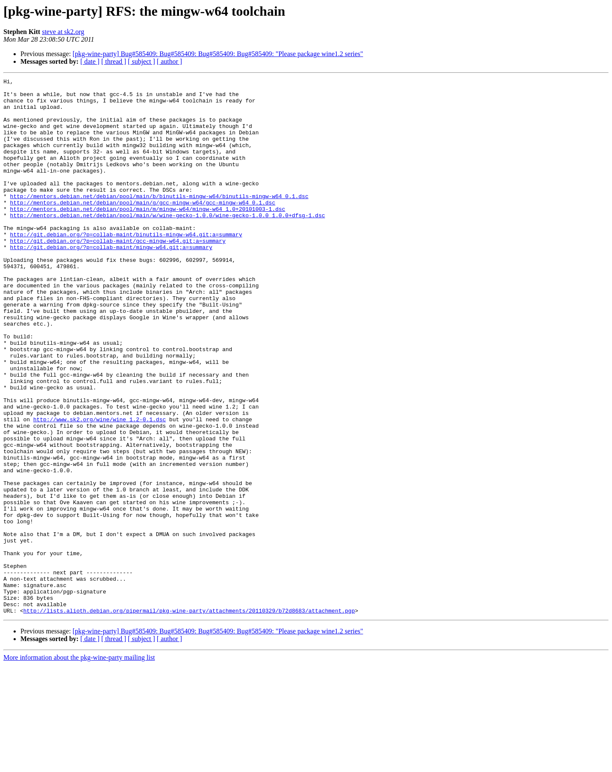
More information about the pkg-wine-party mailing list (79, 764)
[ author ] (169, 61)
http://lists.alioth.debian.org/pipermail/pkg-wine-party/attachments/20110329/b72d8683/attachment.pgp (189, 717)
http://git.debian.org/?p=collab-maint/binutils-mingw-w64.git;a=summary (126, 266)
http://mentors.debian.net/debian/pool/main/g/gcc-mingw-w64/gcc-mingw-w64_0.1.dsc (142, 228)
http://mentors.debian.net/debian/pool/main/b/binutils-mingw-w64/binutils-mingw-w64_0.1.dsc (159, 220)
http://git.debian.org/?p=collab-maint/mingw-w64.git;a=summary (111, 281)
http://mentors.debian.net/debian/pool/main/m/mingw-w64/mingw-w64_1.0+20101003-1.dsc (147, 235)
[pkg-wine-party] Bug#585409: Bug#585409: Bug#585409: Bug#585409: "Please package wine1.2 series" (218, 53)
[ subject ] (141, 61)
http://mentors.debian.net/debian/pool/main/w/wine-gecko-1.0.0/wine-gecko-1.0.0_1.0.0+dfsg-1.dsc (167, 243)
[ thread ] (113, 61)
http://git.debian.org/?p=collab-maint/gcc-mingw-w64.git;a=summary (118, 274)
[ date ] (89, 61)
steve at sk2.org (63, 31)
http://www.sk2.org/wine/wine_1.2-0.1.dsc (99, 488)
